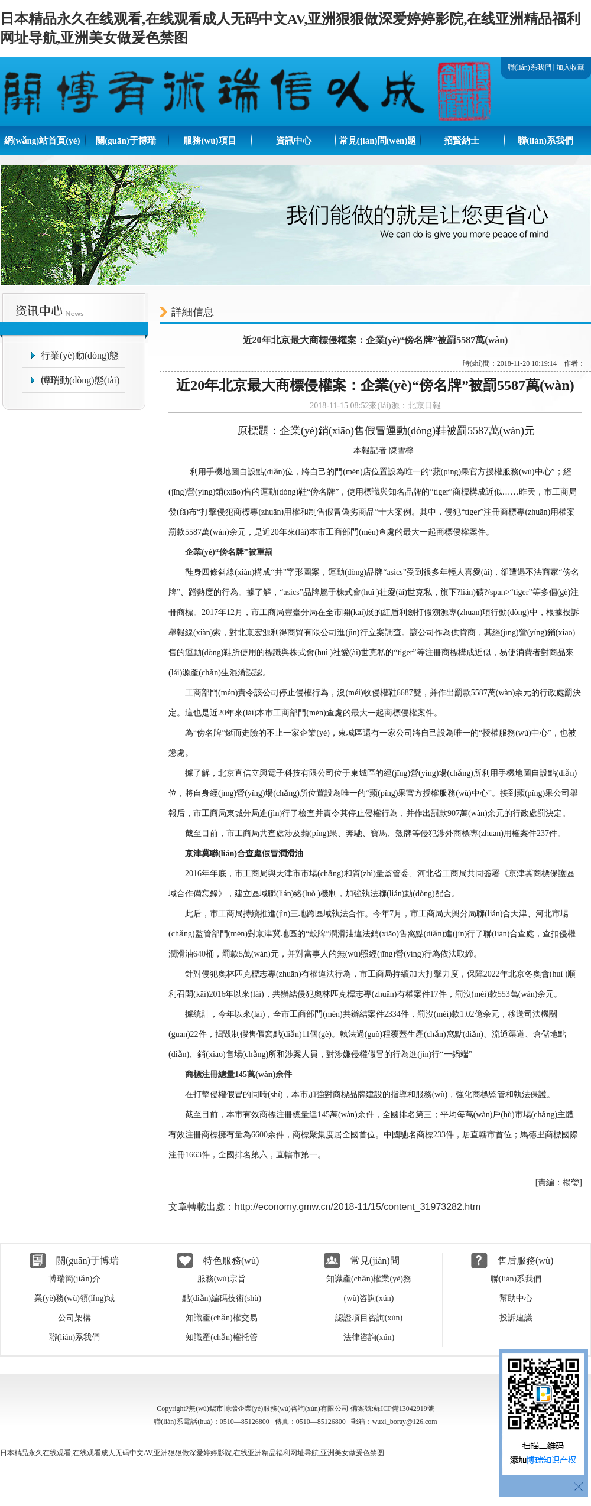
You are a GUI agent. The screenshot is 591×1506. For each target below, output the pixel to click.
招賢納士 (461, 140)
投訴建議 (515, 1317)
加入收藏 (570, 67)
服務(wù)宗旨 (221, 1278)
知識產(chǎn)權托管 (222, 1337)
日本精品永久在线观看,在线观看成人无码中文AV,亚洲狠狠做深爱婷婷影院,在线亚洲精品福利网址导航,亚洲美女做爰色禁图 (192, 1453)
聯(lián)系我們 (529, 67)
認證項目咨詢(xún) (368, 1317)
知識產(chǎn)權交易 (222, 1317)
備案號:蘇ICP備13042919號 (392, 1408)
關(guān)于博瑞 (126, 140)
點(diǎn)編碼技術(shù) (221, 1298)
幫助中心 (515, 1298)
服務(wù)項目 (209, 140)
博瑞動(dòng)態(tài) (80, 380)
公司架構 (74, 1317)
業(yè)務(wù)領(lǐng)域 (74, 1298)
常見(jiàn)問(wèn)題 (378, 140)
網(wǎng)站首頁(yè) (42, 140)
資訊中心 (293, 140)
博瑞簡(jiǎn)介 (74, 1278)
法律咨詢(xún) (368, 1337)
